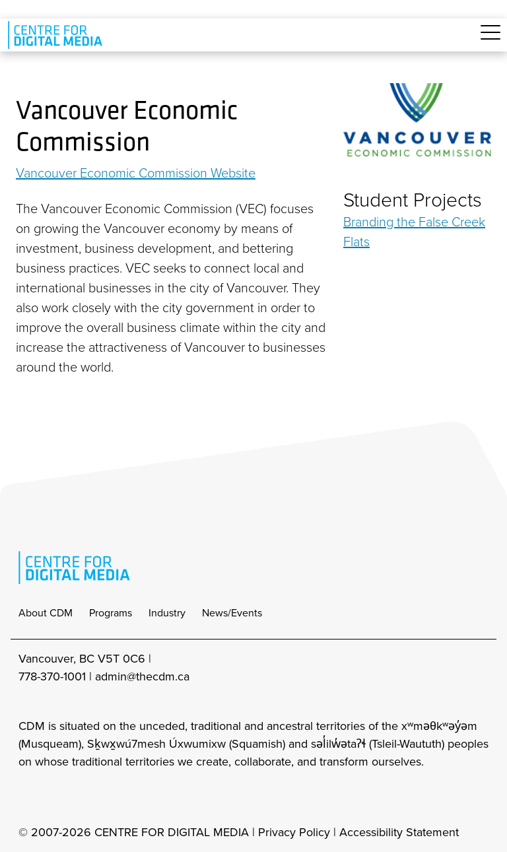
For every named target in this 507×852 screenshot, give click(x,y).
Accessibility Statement (399, 832)
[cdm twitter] (86, 797)
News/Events (232, 612)
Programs (110, 612)
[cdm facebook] (57, 797)
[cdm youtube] (115, 797)
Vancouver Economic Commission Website (135, 173)
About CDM (45, 612)
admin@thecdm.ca (142, 676)
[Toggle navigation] (490, 40)
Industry (167, 612)
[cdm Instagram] (27, 797)
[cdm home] (57, 34)
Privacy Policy (294, 832)
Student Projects (412, 200)
